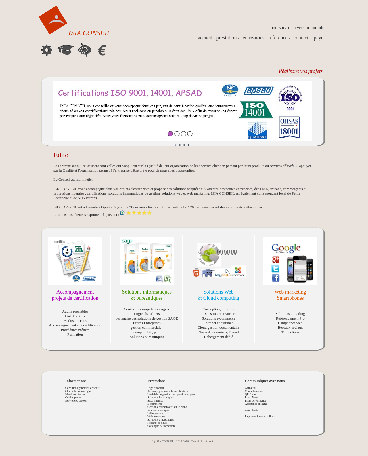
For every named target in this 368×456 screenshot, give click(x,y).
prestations (227, 38)
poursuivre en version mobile (297, 27)
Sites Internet (155, 400)
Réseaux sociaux (157, 422)
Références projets (76, 400)
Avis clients (251, 410)
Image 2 (180, 145)
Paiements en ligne (158, 410)
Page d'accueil (155, 388)
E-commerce (154, 403)
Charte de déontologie (78, 391)
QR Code (250, 394)
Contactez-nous (254, 391)
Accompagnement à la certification (167, 391)
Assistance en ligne (256, 403)
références (279, 38)
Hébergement (155, 413)
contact (301, 38)
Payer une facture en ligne (260, 416)
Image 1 (175, 145)
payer (319, 38)
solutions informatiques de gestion (134, 193)
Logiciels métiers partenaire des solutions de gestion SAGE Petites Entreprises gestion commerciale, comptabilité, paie (147, 320)
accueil (205, 38)
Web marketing (156, 416)
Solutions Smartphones (160, 419)
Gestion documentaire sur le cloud (167, 407)
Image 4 (188, 145)
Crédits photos (73, 397)
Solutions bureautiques (160, 397)
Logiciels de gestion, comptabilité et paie (171, 394)
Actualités (251, 388)
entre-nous (253, 38)
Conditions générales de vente (82, 388)
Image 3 (184, 145)
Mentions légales (75, 394)
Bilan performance (256, 400)
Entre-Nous (251, 397)
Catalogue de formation (161, 426)
